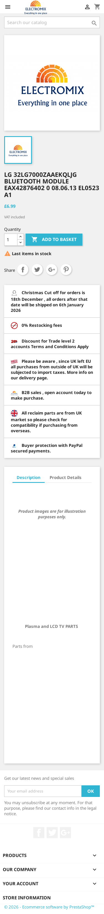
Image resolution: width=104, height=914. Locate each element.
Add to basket (54, 239)
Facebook (38, 832)
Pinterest (66, 269)
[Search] (52, 22)
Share (22, 269)
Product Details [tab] (66, 477)
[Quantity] (10, 240)
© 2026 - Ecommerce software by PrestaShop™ (49, 907)
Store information (27, 898)
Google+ (51, 269)
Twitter (52, 832)
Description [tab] (28, 477)
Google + (65, 832)
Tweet (37, 269)
